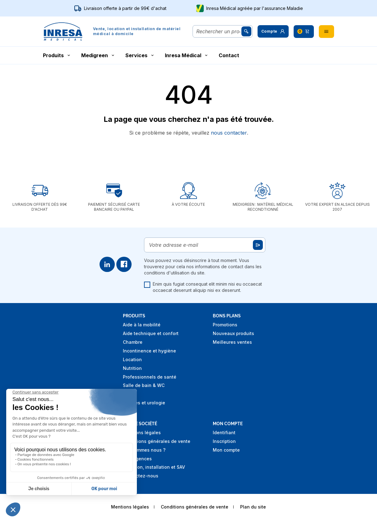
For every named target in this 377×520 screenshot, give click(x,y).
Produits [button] (57, 55)
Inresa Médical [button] (187, 55)
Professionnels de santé (149, 377)
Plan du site (253, 506)
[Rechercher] (218, 31)
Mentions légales (142, 432)
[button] (273, 31)
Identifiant (224, 432)
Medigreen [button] (98, 55)
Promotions (225, 324)
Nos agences (137, 458)
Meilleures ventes (232, 342)
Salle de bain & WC (144, 385)
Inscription (224, 441)
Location (132, 359)
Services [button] (140, 55)
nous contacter (229, 133)
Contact (229, 55)
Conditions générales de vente (156, 441)
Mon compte (226, 450)
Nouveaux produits (233, 333)
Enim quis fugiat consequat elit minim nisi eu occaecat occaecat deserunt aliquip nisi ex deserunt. (203, 287)
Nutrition (132, 368)
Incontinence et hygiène (149, 350)
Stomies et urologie (144, 402)
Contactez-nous (140, 475)
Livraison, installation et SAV (154, 467)
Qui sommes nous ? (144, 450)
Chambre (132, 342)
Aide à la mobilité (142, 324)
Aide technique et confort (151, 333)
